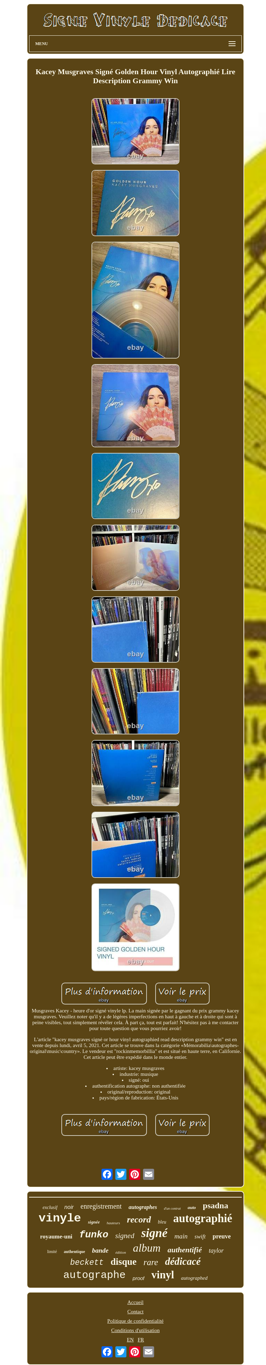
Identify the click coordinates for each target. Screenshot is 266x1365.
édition (120, 1252)
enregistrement (101, 1206)
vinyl (162, 1275)
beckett (87, 1262)
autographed (194, 1278)
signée (94, 1222)
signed (124, 1236)
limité (52, 1251)
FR (141, 1339)
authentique (74, 1251)
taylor (216, 1250)
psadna (215, 1205)
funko (93, 1234)
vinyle (60, 1218)
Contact (135, 1311)
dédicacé (183, 1261)
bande (100, 1250)
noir (69, 1207)
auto (192, 1207)
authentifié (185, 1249)
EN (130, 1339)
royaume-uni (56, 1236)
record (139, 1220)
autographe (94, 1275)
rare (150, 1262)
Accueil (135, 1302)
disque (123, 1261)
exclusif (50, 1207)
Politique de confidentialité (135, 1321)
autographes (142, 1207)
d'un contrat (172, 1208)
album (147, 1248)
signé (154, 1233)
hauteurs (113, 1223)
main (181, 1236)
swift (200, 1236)
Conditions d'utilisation (135, 1330)
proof (138, 1278)
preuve (222, 1236)
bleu (162, 1222)
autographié (202, 1218)
